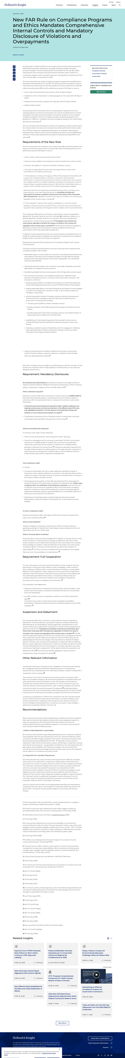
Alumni (105, 1047)
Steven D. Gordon (18, 55)
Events (104, 5)
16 (44, 517)
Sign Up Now (101, 92)
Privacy (78, 1055)
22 (73, 633)
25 (44, 672)
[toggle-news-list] (111, 938)
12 (65, 387)
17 (32, 549)
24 (54, 653)
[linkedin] (98, 1056)
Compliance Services (98, 71)
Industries (84, 5)
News (114, 5)
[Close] (59, 1054)
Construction (96, 76)
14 (66, 418)
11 (50, 355)
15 (53, 446)
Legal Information (66, 1055)
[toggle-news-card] (108, 938)
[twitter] (101, 1056)
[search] (119, 5)
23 (36, 650)
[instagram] (105, 1056)
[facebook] (108, 1056)
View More (62, 1023)
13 (61, 412)
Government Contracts (99, 73)
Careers (118, 2)
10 (53, 225)
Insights (95, 5)
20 (29, 598)
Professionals (71, 5)
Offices (111, 2)
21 (32, 605)
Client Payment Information (98, 1043)
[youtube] (111, 1056)
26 (63, 688)
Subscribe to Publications (100, 1038)
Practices (59, 5)
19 (62, 580)
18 (59, 551)
